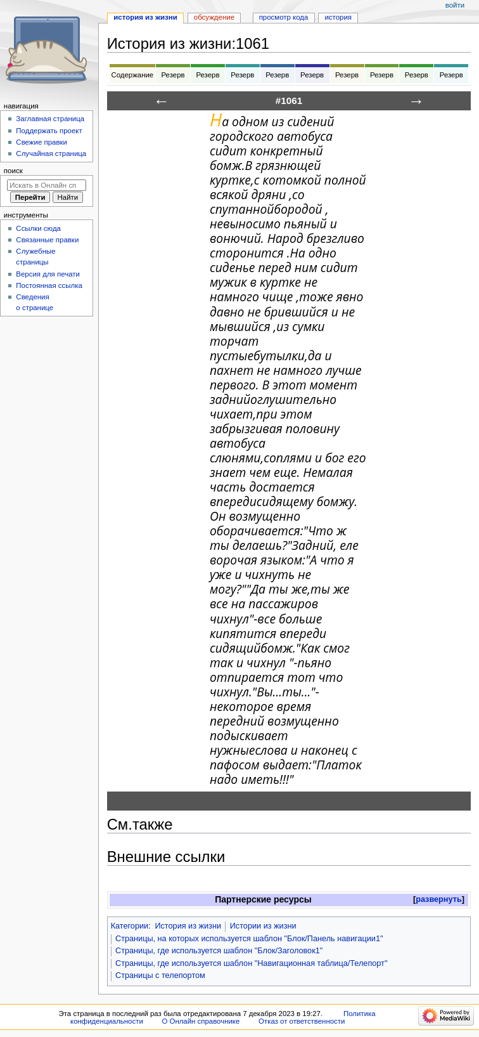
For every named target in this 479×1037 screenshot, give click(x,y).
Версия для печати (48, 274)
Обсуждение (214, 17)
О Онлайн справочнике (201, 1021)
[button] (438, 900)
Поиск (13, 170)
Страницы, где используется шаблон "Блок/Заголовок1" (219, 950)
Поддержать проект (49, 130)
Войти (454, 5)
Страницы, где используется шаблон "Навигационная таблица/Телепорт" (251, 963)
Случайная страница (51, 153)
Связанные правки (47, 240)
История (338, 17)
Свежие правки (41, 142)
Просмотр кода (284, 17)
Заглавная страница (50, 118)
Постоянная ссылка (49, 285)
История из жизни (188, 926)
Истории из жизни (263, 926)
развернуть (439, 899)
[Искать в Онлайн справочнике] (46, 185)
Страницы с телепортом (160, 975)
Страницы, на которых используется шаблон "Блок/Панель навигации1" (249, 938)
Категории (130, 926)
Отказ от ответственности (302, 1021)
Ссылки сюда (38, 228)
